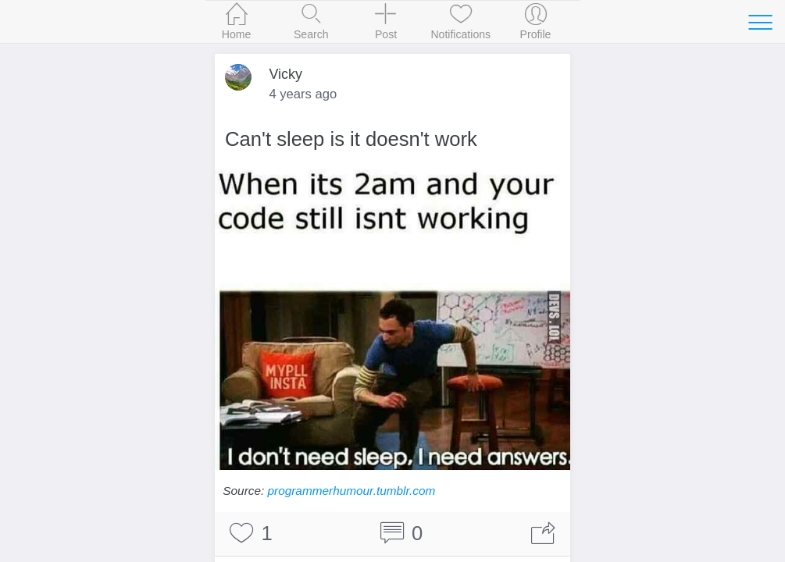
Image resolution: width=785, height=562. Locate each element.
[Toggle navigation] (760, 22)
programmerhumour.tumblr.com (352, 490)
